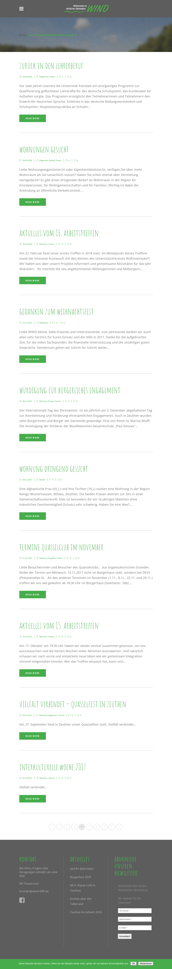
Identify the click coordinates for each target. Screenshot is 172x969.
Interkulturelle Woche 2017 (52, 766)
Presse (52, 76)
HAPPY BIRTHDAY (82, 869)
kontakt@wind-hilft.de (34, 891)
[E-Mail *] (135, 927)
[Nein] (167, 964)
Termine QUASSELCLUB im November (61, 546)
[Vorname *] (135, 910)
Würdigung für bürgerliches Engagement (69, 389)
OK (133, 963)
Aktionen (43, 244)
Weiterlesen (146, 963)
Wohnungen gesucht (44, 149)
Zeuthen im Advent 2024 (86, 912)
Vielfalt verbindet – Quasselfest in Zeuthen (72, 703)
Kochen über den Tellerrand (81, 901)
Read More (33, 118)
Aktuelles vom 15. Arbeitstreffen (59, 625)
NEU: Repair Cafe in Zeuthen (82, 887)
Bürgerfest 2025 (80, 877)
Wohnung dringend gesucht (53, 468)
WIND (22, 35)
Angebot (51, 558)
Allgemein (43, 76)
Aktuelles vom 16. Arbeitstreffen (59, 232)
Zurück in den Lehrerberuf (51, 65)
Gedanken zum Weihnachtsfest (56, 311)
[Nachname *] (135, 919)
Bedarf (52, 160)
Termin (51, 244)
